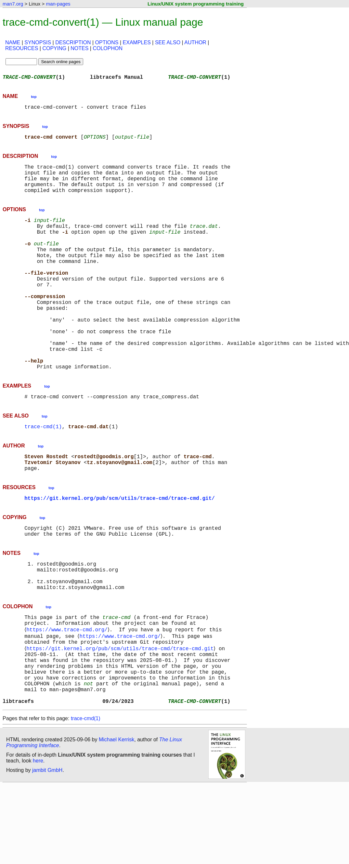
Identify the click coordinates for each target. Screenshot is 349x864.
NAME (12, 42)
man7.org (13, 4)
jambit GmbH (47, 849)
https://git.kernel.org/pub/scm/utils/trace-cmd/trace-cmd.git (121, 715)
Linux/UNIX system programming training (196, 4)
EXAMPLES (137, 42)
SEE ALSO (167, 42)
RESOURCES (21, 48)
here (38, 839)
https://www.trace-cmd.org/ (68, 693)
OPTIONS (107, 42)
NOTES (79, 48)
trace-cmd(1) (43, 473)
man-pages (58, 4)
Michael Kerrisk (116, 818)
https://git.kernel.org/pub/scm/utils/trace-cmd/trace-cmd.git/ (119, 550)
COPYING (54, 48)
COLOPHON (108, 48)
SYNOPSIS (37, 42)
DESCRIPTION (73, 42)
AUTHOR (195, 42)
